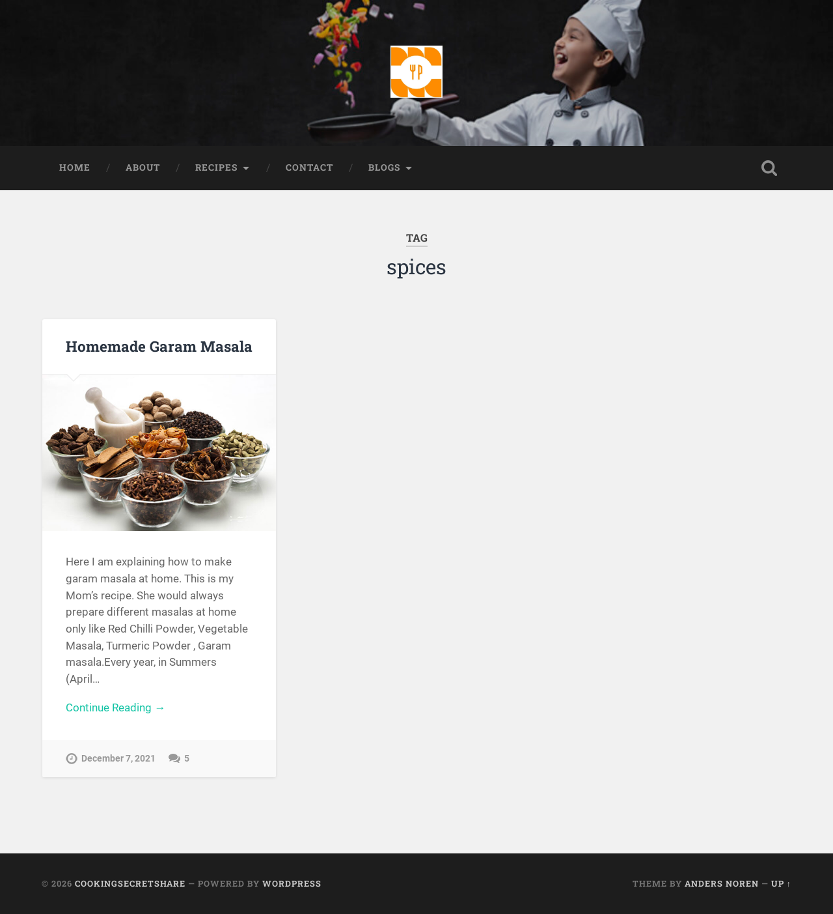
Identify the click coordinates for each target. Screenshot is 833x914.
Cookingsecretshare (130, 883)
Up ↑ (781, 883)
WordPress (291, 883)
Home (74, 167)
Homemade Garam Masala (159, 346)
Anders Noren (722, 883)
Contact (309, 167)
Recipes (216, 167)
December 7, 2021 (118, 758)
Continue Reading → (115, 707)
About (143, 167)
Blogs (384, 167)
